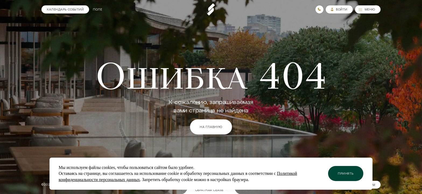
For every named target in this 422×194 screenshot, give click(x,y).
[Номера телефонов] (319, 9)
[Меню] (368, 9)
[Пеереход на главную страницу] (211, 9)
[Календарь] (65, 9)
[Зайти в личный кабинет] (339, 9)
